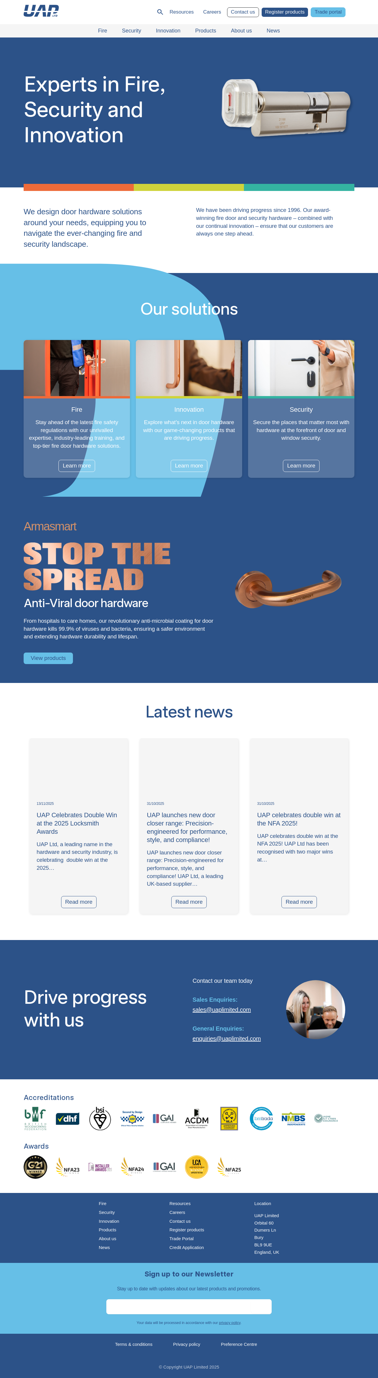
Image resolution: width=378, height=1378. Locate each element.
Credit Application (187, 1247)
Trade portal (328, 12)
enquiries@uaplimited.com (227, 1038)
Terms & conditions (134, 1344)
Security (107, 1212)
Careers (212, 12)
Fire (102, 1203)
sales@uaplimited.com (222, 1009)
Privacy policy (186, 1344)
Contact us (243, 12)
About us (107, 1238)
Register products (285, 12)
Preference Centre (239, 1344)
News (104, 1247)
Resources (182, 12)
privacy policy (229, 1323)
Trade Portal (182, 1238)
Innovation (109, 1221)
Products (107, 1229)
